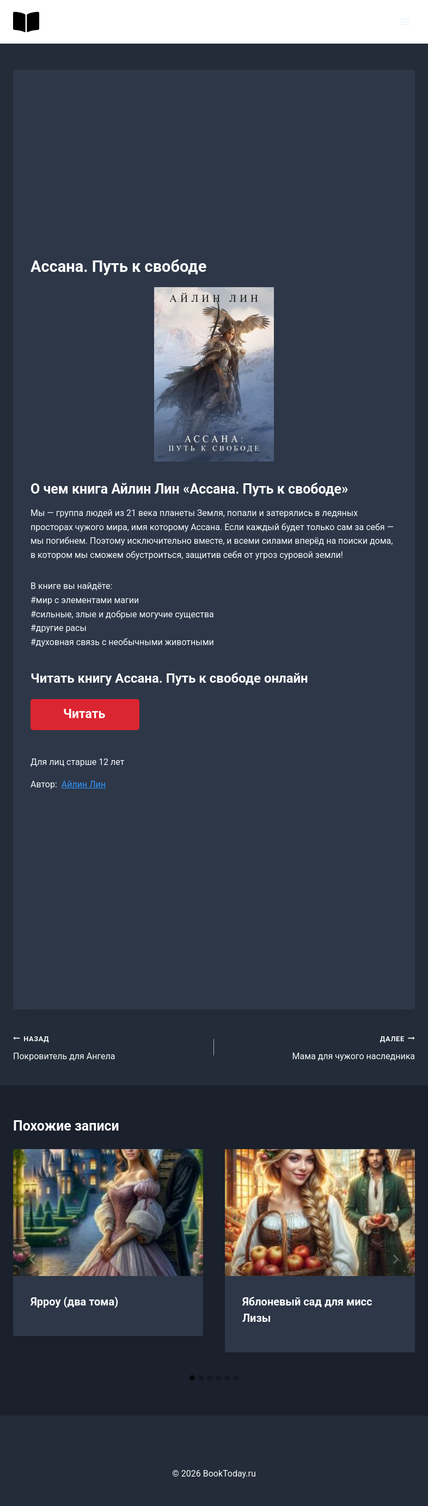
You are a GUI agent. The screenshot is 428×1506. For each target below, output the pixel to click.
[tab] (192, 1378)
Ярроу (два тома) (74, 1301)
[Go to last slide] (32, 1259)
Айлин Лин (84, 784)
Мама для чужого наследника (319, 1046)
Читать (84, 714)
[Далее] (395, 1259)
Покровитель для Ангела (109, 1046)
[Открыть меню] (405, 21)
